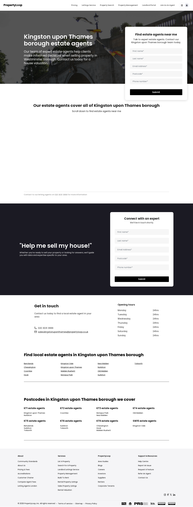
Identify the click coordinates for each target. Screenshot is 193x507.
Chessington (30, 367)
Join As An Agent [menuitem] (167, 5)
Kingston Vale (67, 364)
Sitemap (79, 504)
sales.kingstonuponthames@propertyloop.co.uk (63, 332)
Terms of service (65, 504)
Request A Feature (146, 470)
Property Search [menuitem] (107, 5)
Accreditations (24, 474)
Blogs (100, 466)
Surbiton (101, 375)
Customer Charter (26, 478)
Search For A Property (67, 466)
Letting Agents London (27, 486)
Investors (102, 474)
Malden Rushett (68, 371)
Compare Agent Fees (27, 482)
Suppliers (102, 478)
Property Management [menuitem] (128, 5)
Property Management (67, 474)
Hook (26, 375)
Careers (101, 470)
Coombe (28, 371)
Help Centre (143, 462)
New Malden (103, 364)
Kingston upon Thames (71, 367)
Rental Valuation (65, 490)
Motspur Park (67, 375)
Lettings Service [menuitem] (89, 5)
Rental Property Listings (68, 482)
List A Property (64, 462)
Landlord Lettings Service (68, 470)
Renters (101, 482)
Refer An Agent (144, 474)
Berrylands (28, 364)
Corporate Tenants (106, 486)
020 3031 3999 (61, 194)
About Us (21, 466)
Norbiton (102, 367)
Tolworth (139, 364)
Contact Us (143, 478)
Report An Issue (144, 466)
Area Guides (103, 462)
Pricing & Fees (24, 470)
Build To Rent (63, 478)
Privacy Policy (91, 504)
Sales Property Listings (67, 486)
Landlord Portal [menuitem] (149, 5)
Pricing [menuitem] (74, 5)
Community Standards (27, 462)
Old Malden (103, 371)
